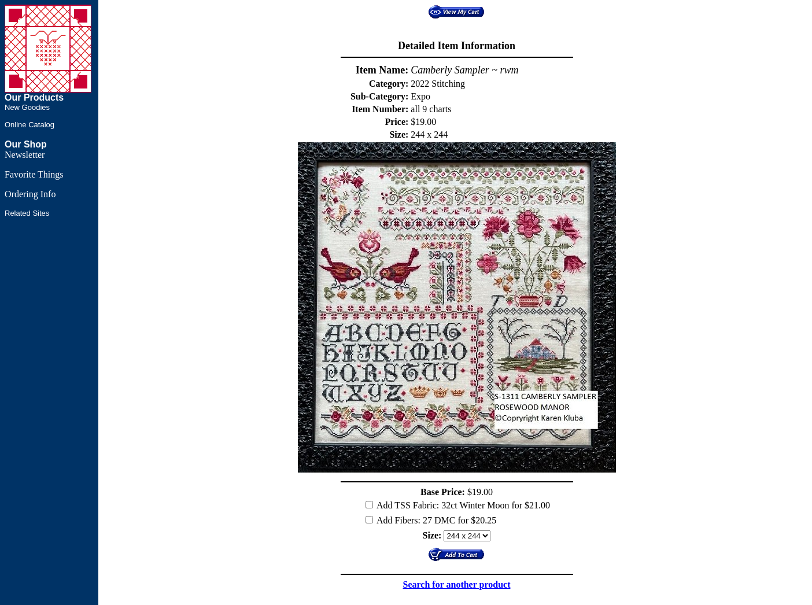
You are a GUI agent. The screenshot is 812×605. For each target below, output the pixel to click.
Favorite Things (34, 174)
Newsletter (25, 155)
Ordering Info (30, 194)
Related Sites (27, 213)
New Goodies (27, 107)
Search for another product (457, 584)
